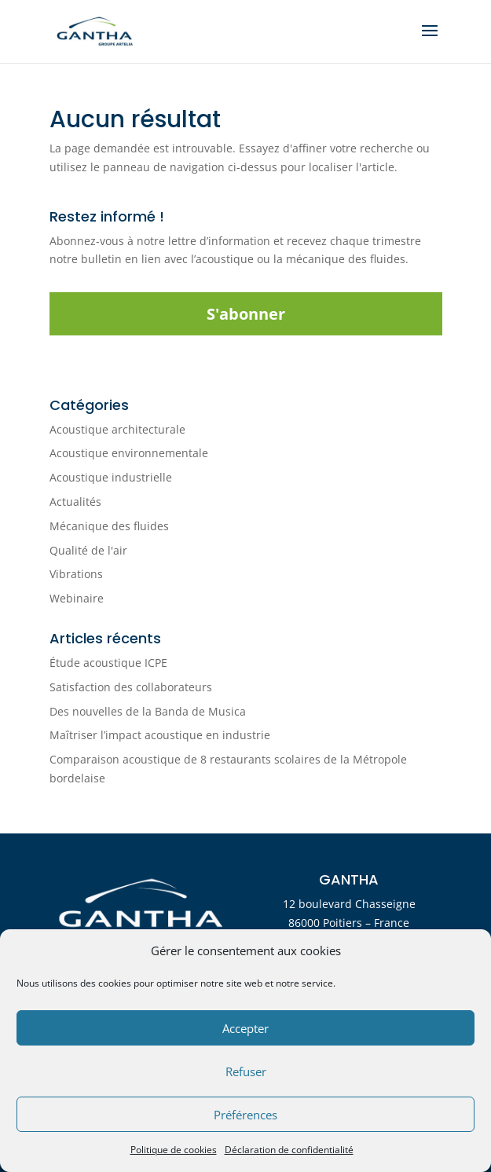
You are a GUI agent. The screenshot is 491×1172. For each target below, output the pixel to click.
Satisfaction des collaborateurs (130, 686)
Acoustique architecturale (117, 429)
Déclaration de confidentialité (289, 1149)
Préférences (245, 1115)
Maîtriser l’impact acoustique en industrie (159, 734)
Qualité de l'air (88, 550)
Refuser (245, 1071)
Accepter (245, 1028)
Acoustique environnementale (128, 452)
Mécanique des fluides (109, 525)
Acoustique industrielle (110, 477)
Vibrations (76, 573)
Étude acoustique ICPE (108, 662)
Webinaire (76, 598)
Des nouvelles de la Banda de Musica (147, 711)
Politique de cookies (173, 1149)
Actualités (75, 501)
